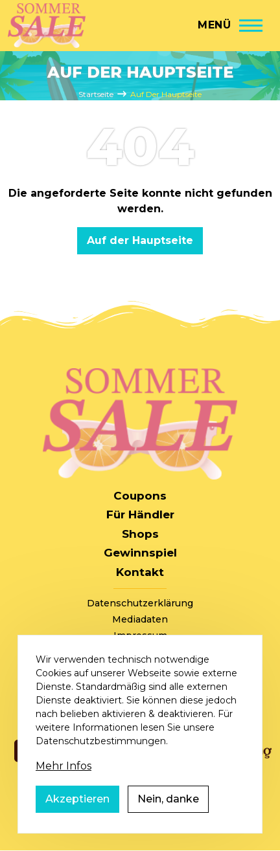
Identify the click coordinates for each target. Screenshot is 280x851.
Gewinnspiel (140, 552)
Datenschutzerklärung (140, 603)
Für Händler (140, 514)
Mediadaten (140, 619)
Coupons (140, 495)
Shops (140, 533)
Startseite (95, 94)
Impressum (140, 635)
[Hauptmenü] (230, 25)
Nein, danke (168, 801)
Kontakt (140, 572)
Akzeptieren (77, 801)
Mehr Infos (63, 768)
